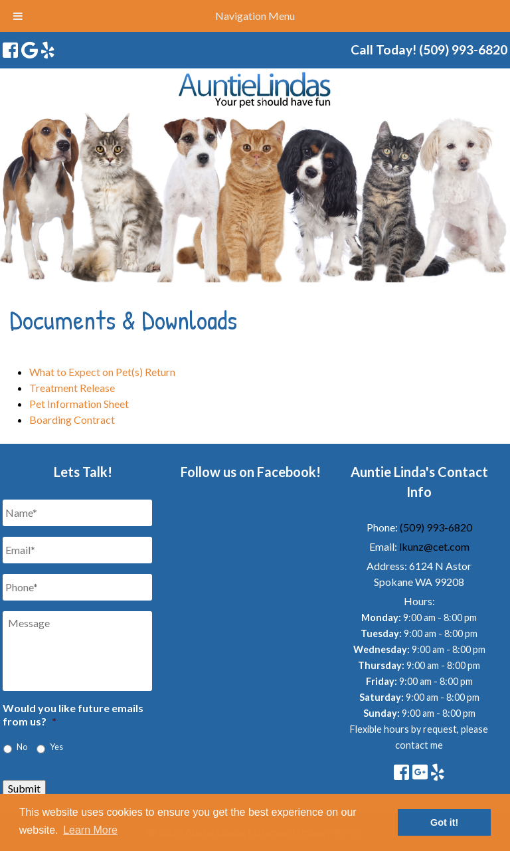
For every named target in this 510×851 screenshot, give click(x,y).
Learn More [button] (90, 830)
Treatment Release (72, 387)
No (22, 747)
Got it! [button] (444, 822)
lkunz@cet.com (434, 546)
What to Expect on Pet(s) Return (102, 371)
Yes (56, 747)
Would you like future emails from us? (73, 715)
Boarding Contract (72, 419)
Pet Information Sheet (79, 403)
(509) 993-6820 (436, 527)
